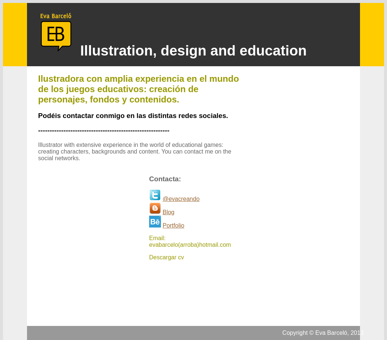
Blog (168, 212)
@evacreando (180, 199)
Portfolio (173, 225)
